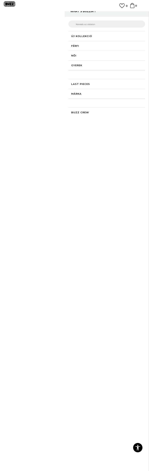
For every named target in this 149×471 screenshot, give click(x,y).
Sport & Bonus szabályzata (21, 403)
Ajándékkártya (85, 374)
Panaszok (82, 369)
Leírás (108, 129)
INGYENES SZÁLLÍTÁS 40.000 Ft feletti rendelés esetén (74, 14)
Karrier (80, 408)
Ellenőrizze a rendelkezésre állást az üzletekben (108, 144)
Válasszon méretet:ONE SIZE (96, 87)
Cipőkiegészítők (81, 23)
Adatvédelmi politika (17, 398)
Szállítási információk (89, 358)
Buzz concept (85, 393)
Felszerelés (64, 23)
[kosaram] (132, 7)
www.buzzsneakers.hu (51, 460)
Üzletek (81, 403)
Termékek (51, 23)
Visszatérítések (86, 363)
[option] (74, 14)
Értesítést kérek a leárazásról (128, 69)
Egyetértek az (33, 326)
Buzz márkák (85, 398)
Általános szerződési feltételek (23, 393)
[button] (137, 111)
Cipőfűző (98, 23)
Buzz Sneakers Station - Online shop (23, 23)
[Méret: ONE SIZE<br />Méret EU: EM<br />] (82, 94)
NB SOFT (86, 460)
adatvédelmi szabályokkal (42, 326)
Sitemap (81, 413)
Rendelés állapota (88, 353)
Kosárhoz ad (103, 111)
